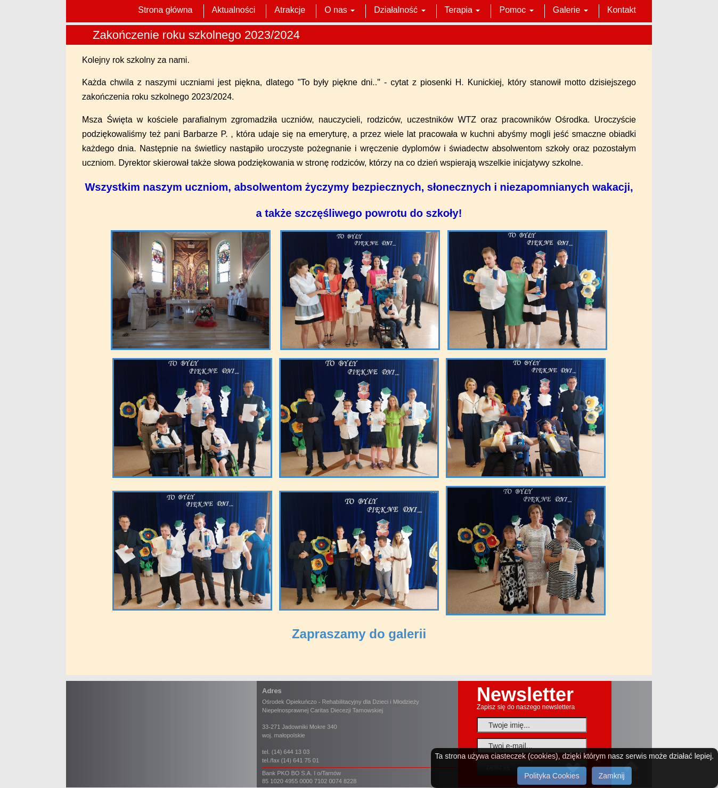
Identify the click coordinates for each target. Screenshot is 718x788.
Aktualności (234, 9)
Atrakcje (289, 9)
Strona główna (165, 9)
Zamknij (612, 775)
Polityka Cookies (552, 775)
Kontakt (621, 9)
